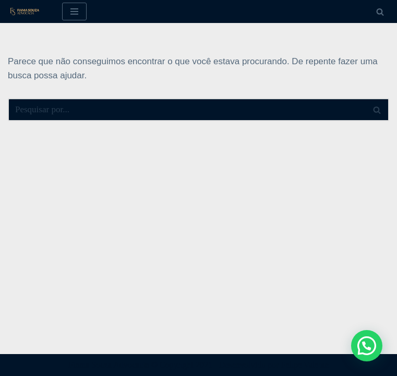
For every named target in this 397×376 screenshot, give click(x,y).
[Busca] (380, 12)
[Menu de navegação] (74, 11)
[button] (366, 345)
